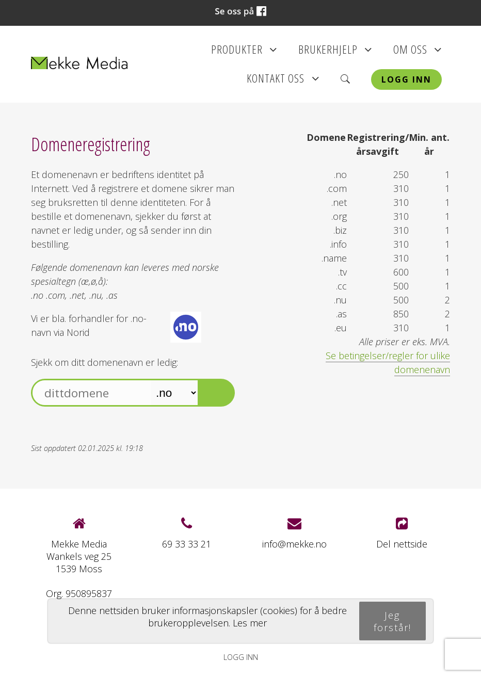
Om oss (417, 52)
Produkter (244, 52)
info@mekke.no (294, 544)
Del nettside (401, 533)
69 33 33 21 (186, 544)
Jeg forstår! (392, 621)
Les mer (250, 623)
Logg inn (406, 79)
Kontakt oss (283, 81)
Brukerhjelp (335, 52)
